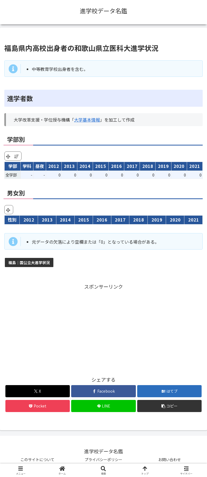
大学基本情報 (87, 119)
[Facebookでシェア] (103, 391)
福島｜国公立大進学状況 (29, 262)
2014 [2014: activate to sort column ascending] (85, 166)
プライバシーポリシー (103, 459)
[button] (169, 406)
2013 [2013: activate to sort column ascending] (69, 166)
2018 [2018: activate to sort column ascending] (147, 166)
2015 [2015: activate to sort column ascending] (100, 166)
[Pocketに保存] (37, 406)
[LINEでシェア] (103, 406)
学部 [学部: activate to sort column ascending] (12, 166)
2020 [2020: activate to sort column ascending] (179, 166)
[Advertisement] (103, 328)
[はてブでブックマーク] (169, 391)
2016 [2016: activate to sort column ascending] (116, 166)
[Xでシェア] (37, 391)
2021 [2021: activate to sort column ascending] (194, 166)
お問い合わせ (169, 459)
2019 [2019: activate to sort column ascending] (163, 166)
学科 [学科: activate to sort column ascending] (27, 166)
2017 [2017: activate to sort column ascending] (132, 166)
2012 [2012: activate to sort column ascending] (53, 166)
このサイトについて (37, 459)
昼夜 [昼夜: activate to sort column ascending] (39, 166)
